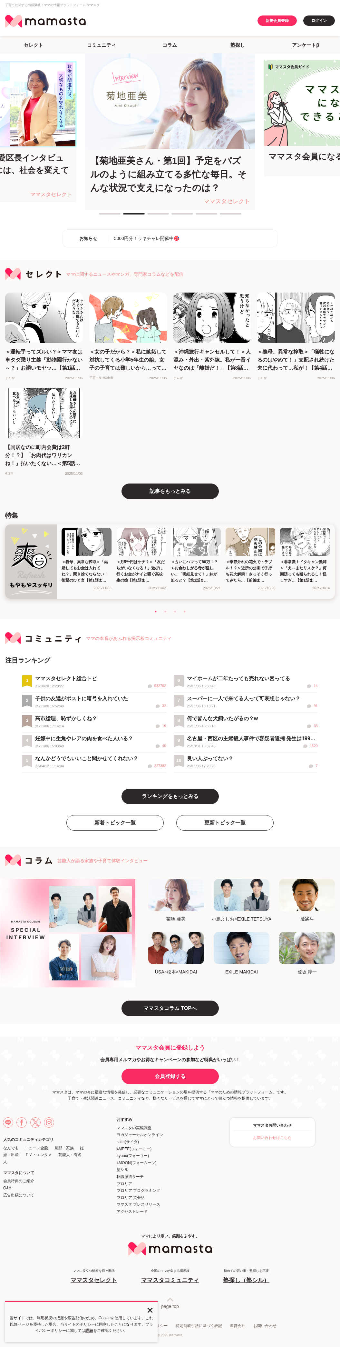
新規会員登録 (277, 20)
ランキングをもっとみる (170, 796)
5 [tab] (199, 216)
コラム (169, 45)
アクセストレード (132, 1211)
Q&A (7, 1188)
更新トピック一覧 (225, 822)
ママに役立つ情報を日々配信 (94, 1276)
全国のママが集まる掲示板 (170, 1276)
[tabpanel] (170, 131)
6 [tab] (223, 216)
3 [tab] (150, 216)
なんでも (11, 1148)
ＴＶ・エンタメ (38, 1154)
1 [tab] (102, 216)
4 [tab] (174, 216)
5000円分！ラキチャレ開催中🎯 (146, 238)
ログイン (319, 20)
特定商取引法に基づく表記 (199, 1325)
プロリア (124, 1184)
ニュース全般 (36, 1148)
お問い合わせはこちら (272, 1137)
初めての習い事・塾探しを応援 (246, 1276)
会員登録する (170, 1076)
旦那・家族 (64, 1148)
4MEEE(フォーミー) (134, 1149)
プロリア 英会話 (131, 1197)
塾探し (237, 45)
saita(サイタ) (128, 1142)
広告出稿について (18, 1195)
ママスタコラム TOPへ (170, 1008)
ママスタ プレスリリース (138, 1204)
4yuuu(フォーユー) (133, 1155)
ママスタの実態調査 (134, 1128)
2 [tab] (126, 216)
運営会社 (237, 1325)
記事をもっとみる (170, 491)
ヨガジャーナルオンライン (140, 1134)
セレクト (33, 45)
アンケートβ (305, 45)
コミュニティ (101, 45)
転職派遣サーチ (130, 1176)
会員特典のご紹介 (18, 1181)
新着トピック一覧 (115, 822)
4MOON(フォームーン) (137, 1163)
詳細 (89, 1330)
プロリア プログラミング (138, 1190)
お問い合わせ (265, 1325)
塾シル (122, 1169)
